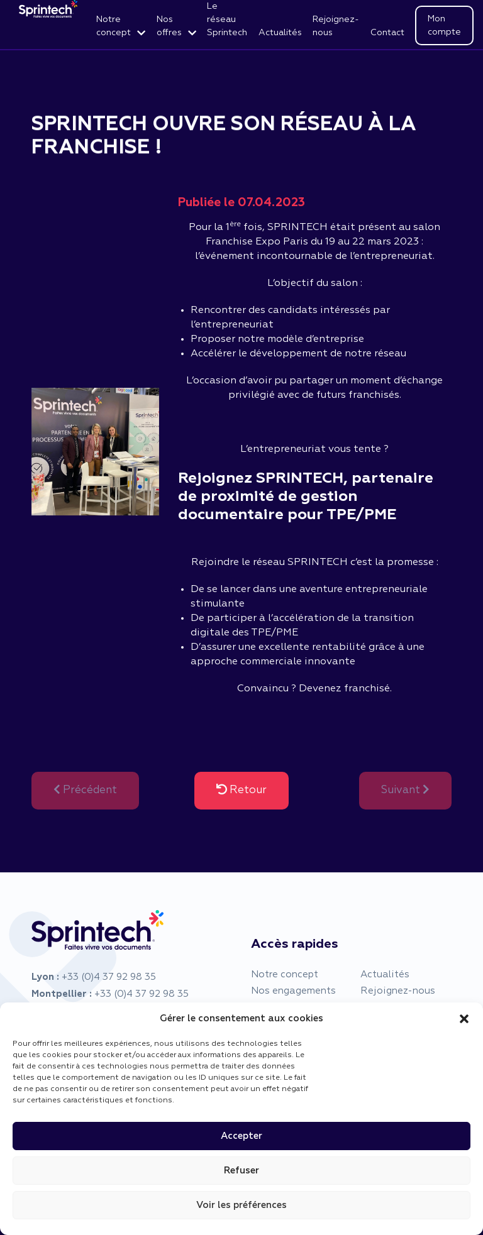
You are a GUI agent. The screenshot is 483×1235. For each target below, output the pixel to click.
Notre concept (113, 26)
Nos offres (169, 26)
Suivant (405, 790)
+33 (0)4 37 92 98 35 (109, 977)
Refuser (241, 1170)
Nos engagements (293, 991)
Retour (241, 790)
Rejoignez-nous (336, 26)
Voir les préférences (241, 1205)
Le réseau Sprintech (227, 19)
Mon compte (444, 25)
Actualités (280, 32)
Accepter (241, 1136)
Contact (387, 32)
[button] (464, 1019)
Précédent (85, 790)
